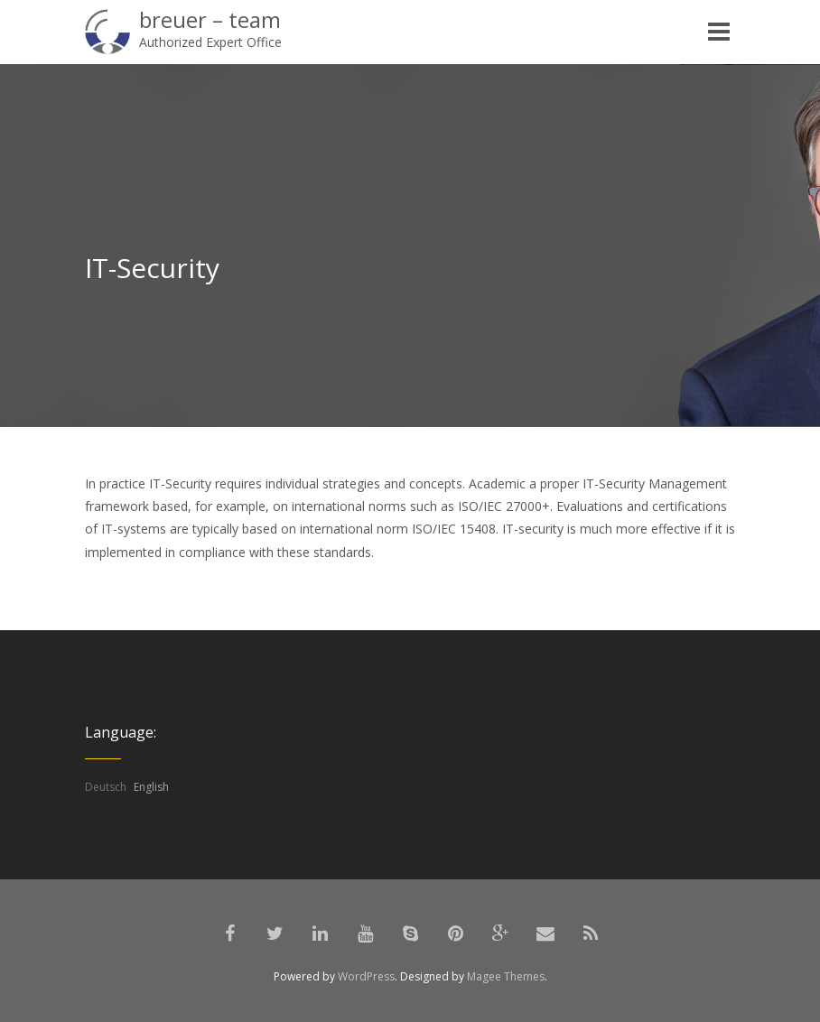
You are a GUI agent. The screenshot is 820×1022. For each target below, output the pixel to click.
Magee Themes (506, 976)
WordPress (366, 976)
